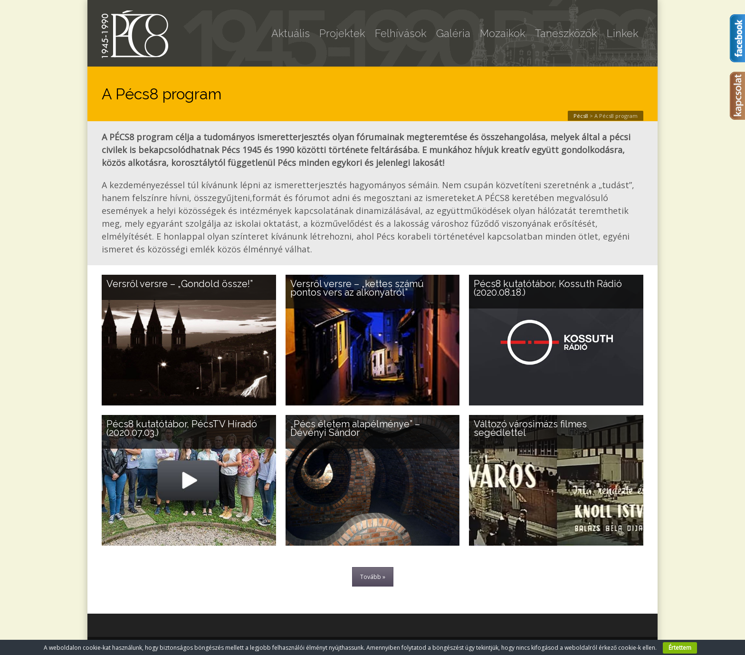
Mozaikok (502, 33)
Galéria (453, 33)
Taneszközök (566, 33)
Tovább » (372, 577)
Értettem (680, 648)
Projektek (342, 33)
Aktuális (290, 33)
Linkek (623, 33)
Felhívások (401, 33)
